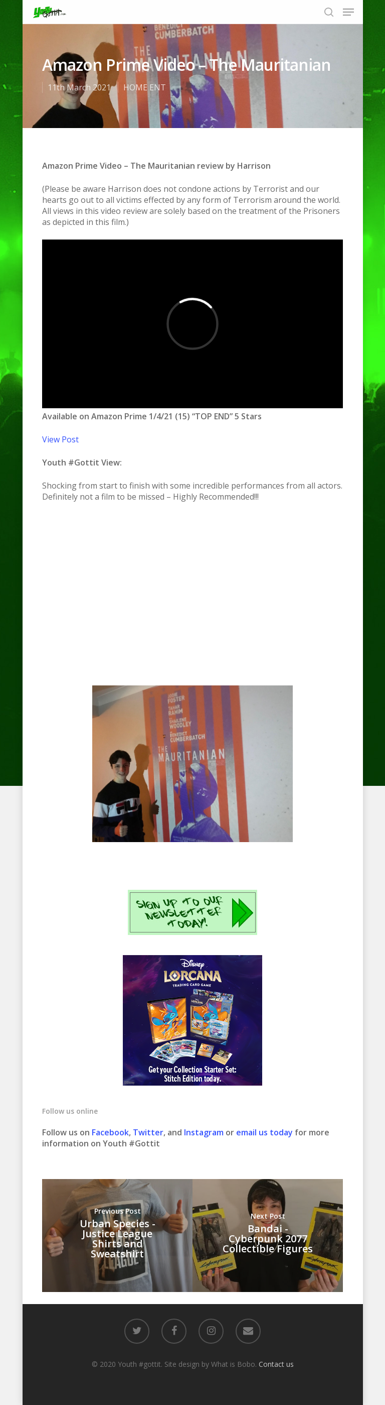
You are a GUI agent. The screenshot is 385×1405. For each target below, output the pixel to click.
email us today (264, 1132)
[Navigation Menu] (348, 12)
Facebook (110, 1132)
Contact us (276, 1364)
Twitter (148, 1132)
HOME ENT (144, 87)
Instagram (205, 1132)
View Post (60, 439)
